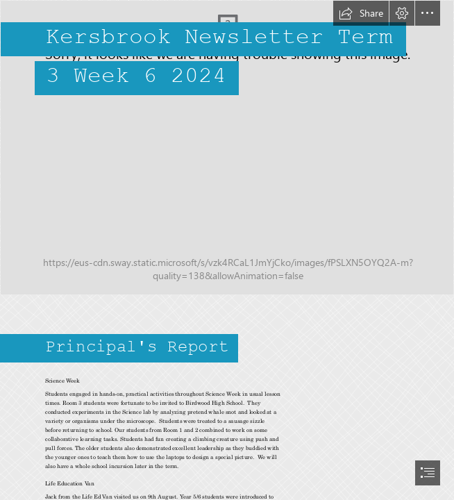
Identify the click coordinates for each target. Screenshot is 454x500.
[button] (361, 13)
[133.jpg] (227, 147)
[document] (227, 250)
